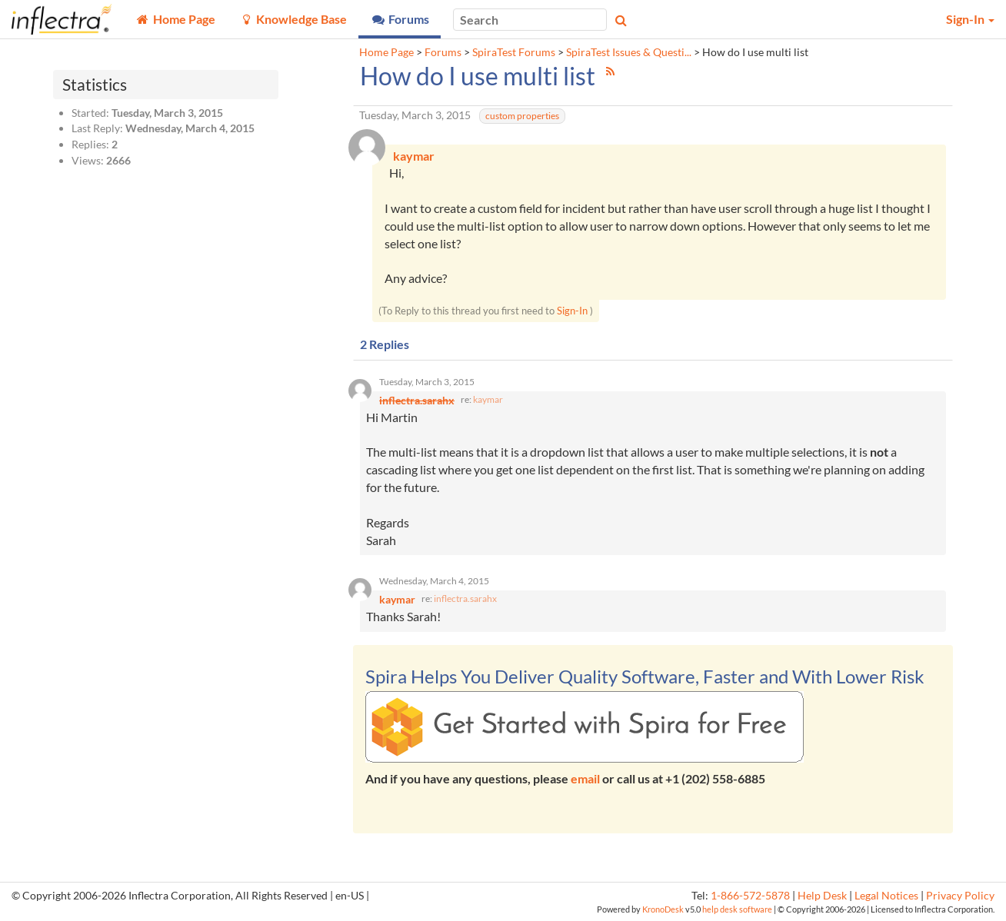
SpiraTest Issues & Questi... (628, 52)
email (585, 778)
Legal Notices (886, 895)
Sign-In (572, 310)
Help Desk (822, 895)
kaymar (488, 399)
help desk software (737, 909)
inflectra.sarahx (465, 598)
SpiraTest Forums (513, 52)
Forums (443, 52)
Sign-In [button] (970, 19)
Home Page (386, 52)
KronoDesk (663, 909)
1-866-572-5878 (750, 895)
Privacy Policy (960, 895)
